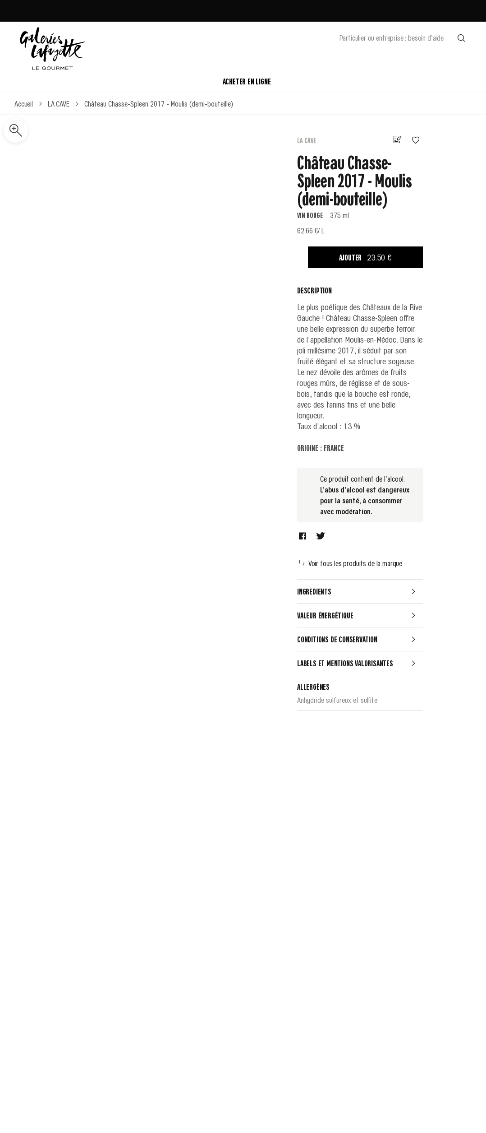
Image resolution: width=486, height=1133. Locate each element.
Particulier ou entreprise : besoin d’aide (391, 37)
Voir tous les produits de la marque (350, 562)
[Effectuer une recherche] (461, 37)
